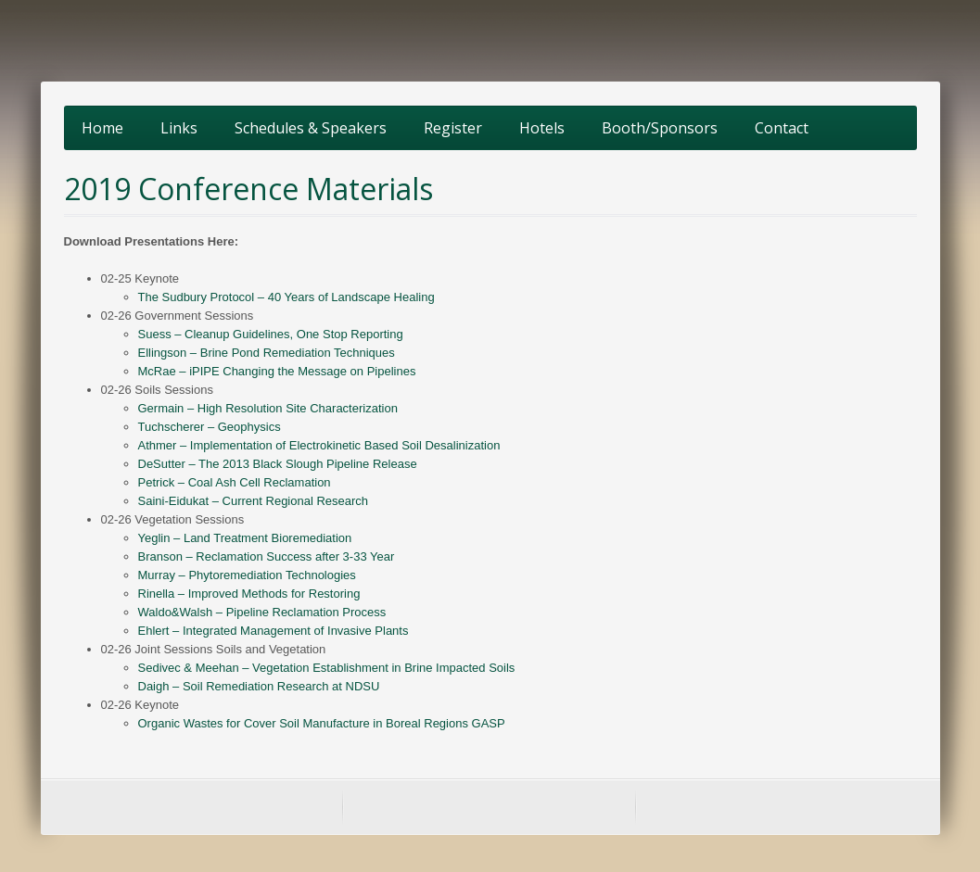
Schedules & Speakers (311, 128)
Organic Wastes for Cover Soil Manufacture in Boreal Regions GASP (321, 723)
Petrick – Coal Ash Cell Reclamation (234, 482)
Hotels (542, 128)
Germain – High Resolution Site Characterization (268, 408)
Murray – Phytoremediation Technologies (247, 575)
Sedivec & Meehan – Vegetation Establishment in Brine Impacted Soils (326, 668)
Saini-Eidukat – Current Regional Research (253, 501)
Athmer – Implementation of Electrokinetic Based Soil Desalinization (319, 445)
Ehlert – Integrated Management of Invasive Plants (273, 631)
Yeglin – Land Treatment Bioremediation (245, 538)
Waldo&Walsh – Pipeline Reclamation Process (262, 612)
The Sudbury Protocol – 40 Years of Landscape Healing (286, 297)
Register (453, 128)
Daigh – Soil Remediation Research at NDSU (259, 686)
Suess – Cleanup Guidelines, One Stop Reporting (270, 334)
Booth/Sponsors (660, 128)
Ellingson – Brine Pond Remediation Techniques (266, 353)
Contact (781, 128)
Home (102, 128)
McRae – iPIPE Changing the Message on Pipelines (277, 371)
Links (178, 128)
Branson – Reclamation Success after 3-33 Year (266, 556)
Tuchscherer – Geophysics (209, 427)
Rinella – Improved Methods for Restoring (249, 593)
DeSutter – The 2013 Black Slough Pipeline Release (277, 464)
